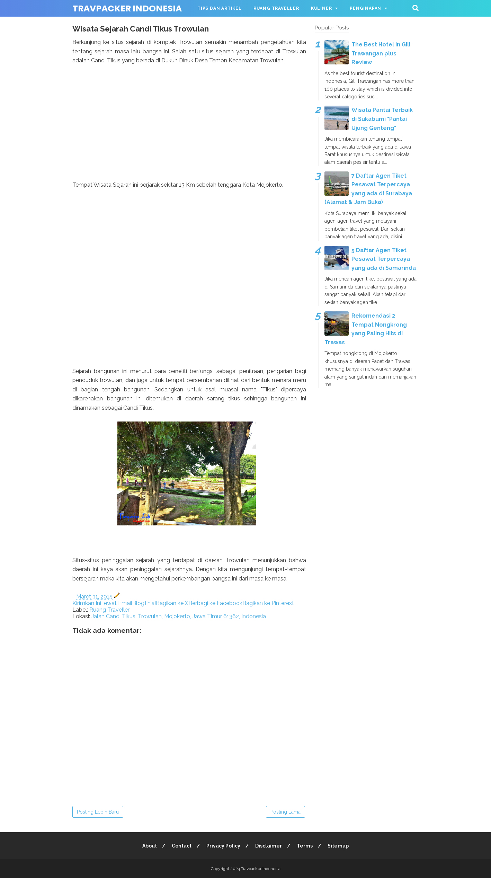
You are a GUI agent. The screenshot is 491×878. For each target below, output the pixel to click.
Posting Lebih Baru (98, 812)
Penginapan (365, 8)
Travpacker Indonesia (127, 8)
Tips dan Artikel (219, 8)
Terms (305, 846)
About (149, 846)
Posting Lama (285, 812)
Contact (181, 846)
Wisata (206, 25)
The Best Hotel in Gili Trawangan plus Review (380, 53)
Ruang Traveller (276, 8)
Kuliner (321, 8)
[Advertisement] (189, 131)
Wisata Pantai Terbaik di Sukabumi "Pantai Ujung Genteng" (382, 119)
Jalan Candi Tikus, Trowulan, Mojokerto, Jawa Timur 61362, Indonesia (178, 616)
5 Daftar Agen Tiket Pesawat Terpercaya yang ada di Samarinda (383, 259)
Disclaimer (268, 846)
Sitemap (338, 846)
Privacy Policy (223, 846)
